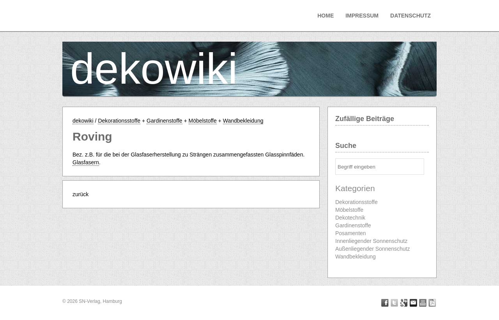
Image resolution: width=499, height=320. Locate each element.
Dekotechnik (350, 218)
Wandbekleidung (243, 121)
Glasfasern (86, 162)
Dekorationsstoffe (119, 121)
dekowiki (154, 68)
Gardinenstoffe (164, 121)
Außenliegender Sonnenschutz (372, 249)
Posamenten (350, 233)
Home (325, 15)
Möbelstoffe (203, 121)
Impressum (362, 15)
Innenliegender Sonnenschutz (371, 241)
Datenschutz (410, 15)
